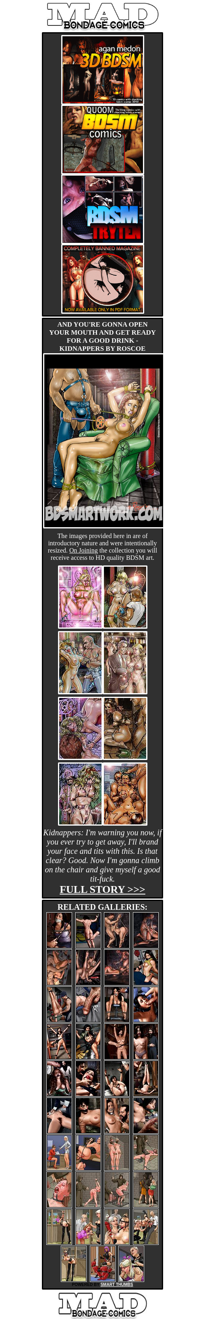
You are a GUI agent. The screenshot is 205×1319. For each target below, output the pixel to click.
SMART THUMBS (116, 1284)
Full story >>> (102, 889)
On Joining (83, 550)
